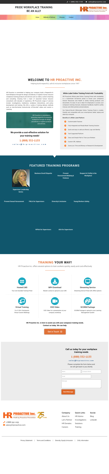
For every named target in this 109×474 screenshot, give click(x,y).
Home (38, 17)
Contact (71, 17)
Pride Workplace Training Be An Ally (34, 9)
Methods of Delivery (49, 17)
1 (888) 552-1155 (30, 140)
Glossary (62, 17)
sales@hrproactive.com (30, 144)
